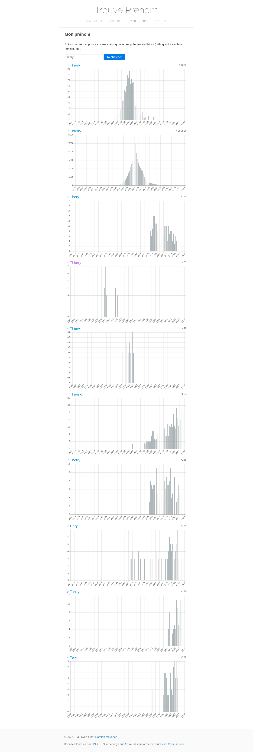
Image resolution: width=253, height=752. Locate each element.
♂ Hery (72, 526)
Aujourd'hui (94, 21)
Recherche (115, 21)
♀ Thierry (73, 263)
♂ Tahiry (73, 592)
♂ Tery (71, 657)
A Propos (160, 21)
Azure (128, 744)
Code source (176, 744)
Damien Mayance (106, 736)
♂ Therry (73, 460)
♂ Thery (72, 197)
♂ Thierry (73, 131)
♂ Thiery (73, 65)
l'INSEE (96, 744)
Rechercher (114, 57)
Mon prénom (139, 21)
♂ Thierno (74, 394)
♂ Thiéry (73, 328)
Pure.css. (161, 744)
